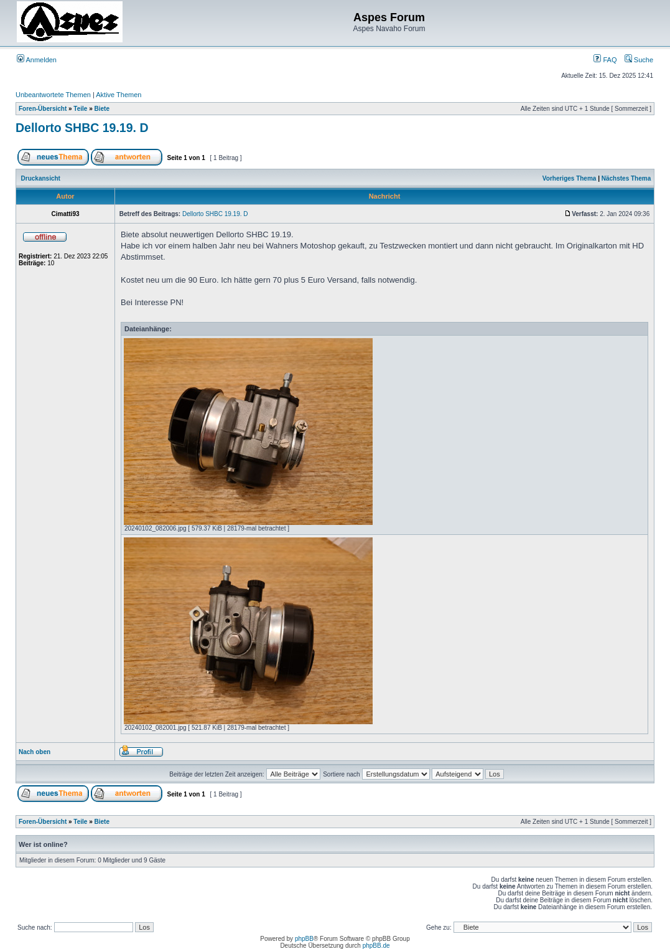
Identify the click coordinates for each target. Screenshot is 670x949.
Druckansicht (40, 178)
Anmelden (37, 60)
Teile (80, 108)
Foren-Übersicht (43, 108)
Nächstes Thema (626, 178)
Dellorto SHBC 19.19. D (82, 128)
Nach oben (34, 751)
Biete (102, 108)
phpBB (304, 938)
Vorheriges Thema (569, 178)
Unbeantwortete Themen (53, 94)
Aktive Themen (118, 94)
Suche (639, 60)
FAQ (604, 60)
